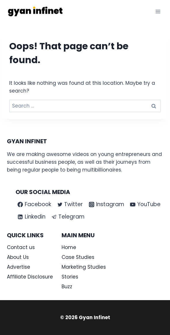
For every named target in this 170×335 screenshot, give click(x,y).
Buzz (67, 286)
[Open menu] (157, 11)
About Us (18, 257)
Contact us (21, 247)
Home (69, 247)
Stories (70, 276)
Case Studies (78, 257)
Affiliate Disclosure (30, 276)
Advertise (18, 267)
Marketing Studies (84, 267)
